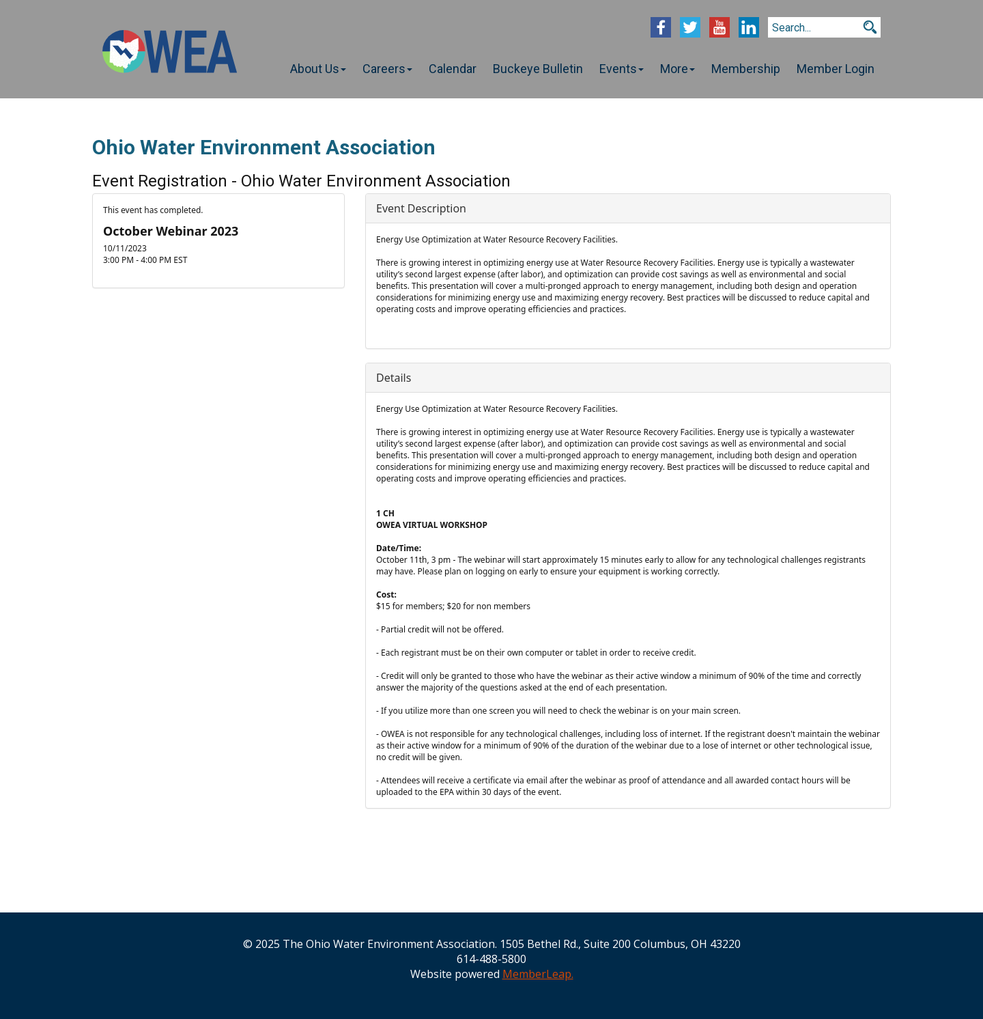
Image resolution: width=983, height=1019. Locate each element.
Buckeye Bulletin (538, 68)
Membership (745, 68)
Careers (387, 68)
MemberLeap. (537, 973)
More (677, 68)
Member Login (835, 68)
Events (621, 68)
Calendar (452, 68)
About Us (318, 68)
